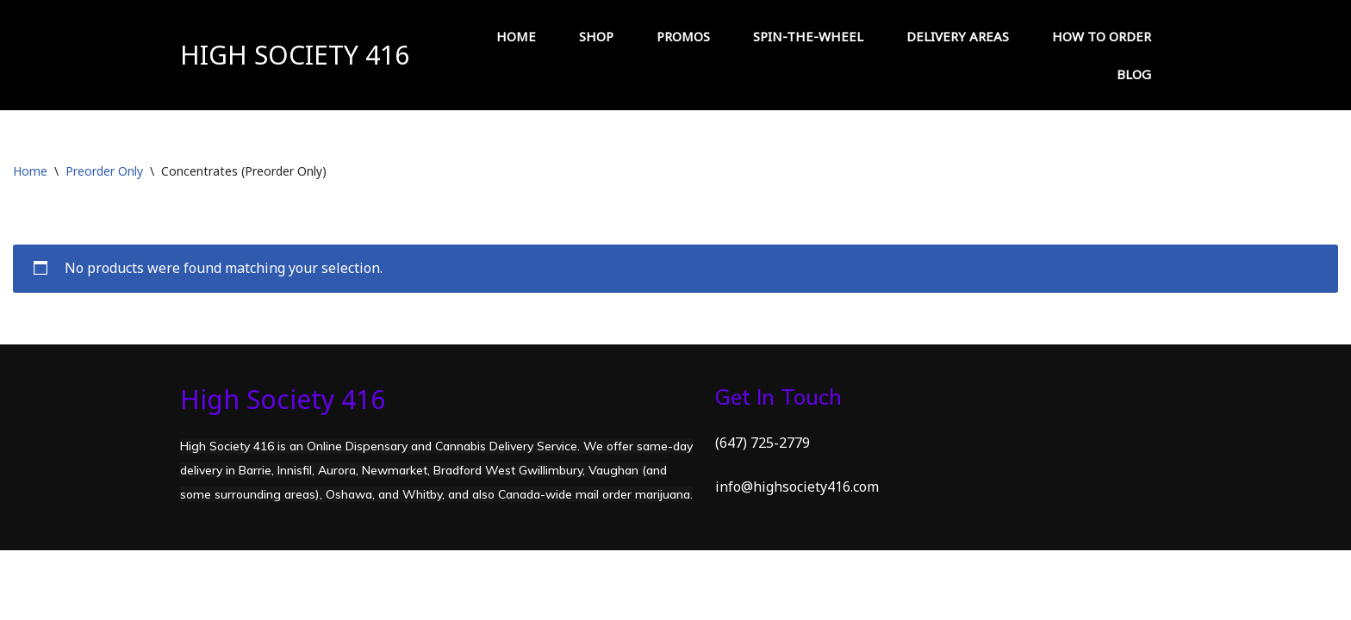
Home (30, 171)
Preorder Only (104, 171)
